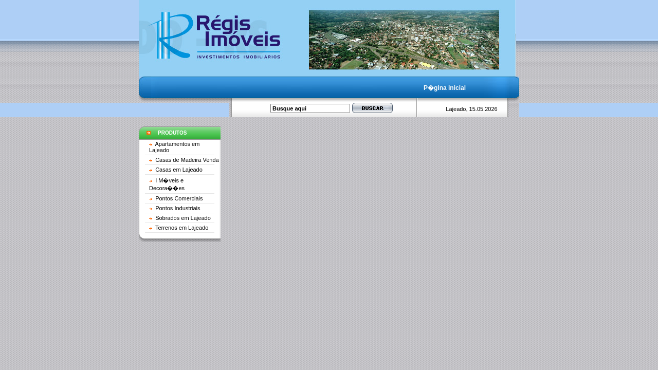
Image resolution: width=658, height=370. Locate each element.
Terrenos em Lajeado (181, 228)
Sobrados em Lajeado (183, 218)
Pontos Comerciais (179, 198)
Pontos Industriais (177, 208)
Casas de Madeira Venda (187, 160)
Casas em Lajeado (179, 169)
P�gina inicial (445, 87)
